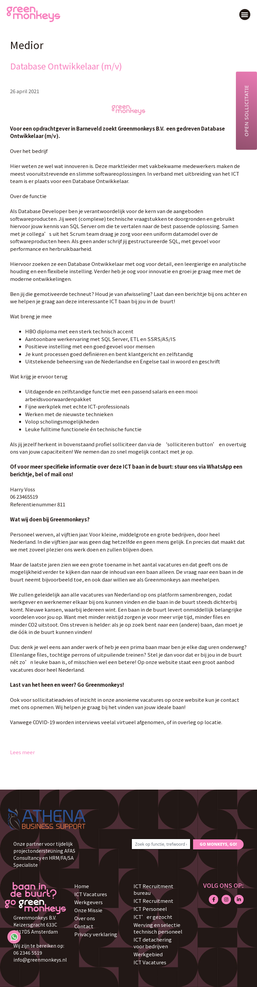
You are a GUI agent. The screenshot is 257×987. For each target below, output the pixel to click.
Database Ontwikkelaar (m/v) (66, 66)
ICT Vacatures (90, 893)
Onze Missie (88, 910)
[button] (244, 14)
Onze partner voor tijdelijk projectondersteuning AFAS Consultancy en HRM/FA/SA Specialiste (44, 854)
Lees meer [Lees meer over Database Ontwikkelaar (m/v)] (22, 752)
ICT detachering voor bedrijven (153, 943)
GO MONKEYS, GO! (218, 844)
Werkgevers (88, 902)
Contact (83, 926)
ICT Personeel (150, 908)
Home (81, 885)
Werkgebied (148, 954)
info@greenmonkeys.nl (40, 959)
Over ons (84, 918)
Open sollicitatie (246, 110)
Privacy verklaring (95, 934)
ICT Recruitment (153, 900)
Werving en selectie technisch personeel (158, 928)
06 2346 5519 (27, 952)
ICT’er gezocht (153, 916)
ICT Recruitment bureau (153, 889)
